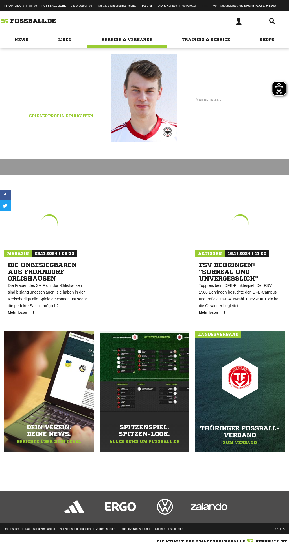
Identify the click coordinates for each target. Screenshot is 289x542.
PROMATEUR (14, 5)
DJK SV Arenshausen (66, 88)
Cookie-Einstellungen (169, 528)
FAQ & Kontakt (167, 5)
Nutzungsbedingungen (75, 528)
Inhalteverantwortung (135, 528)
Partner (147, 5)
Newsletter (189, 5)
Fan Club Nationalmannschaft (117, 5)
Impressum (11, 528)
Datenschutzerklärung (40, 528)
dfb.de (32, 5)
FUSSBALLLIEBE (53, 5)
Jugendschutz (105, 528)
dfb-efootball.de (81, 5)
